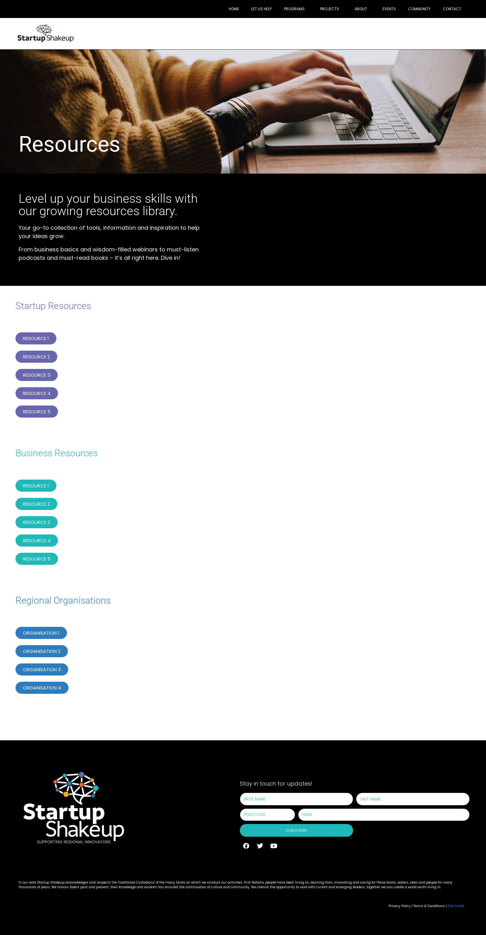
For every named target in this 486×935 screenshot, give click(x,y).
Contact (452, 8)
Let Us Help (261, 8)
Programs (294, 8)
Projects (329, 8)
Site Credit (456, 906)
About (361, 8)
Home (234, 8)
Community (419, 8)
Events (389, 8)
